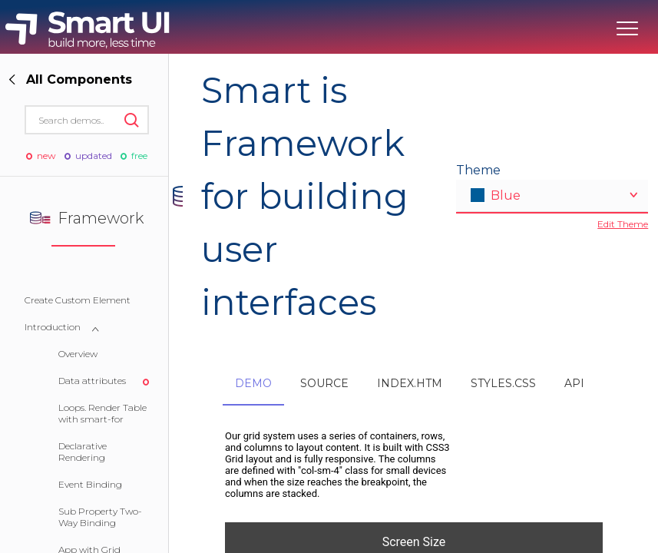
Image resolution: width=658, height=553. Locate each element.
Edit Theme (622, 224)
